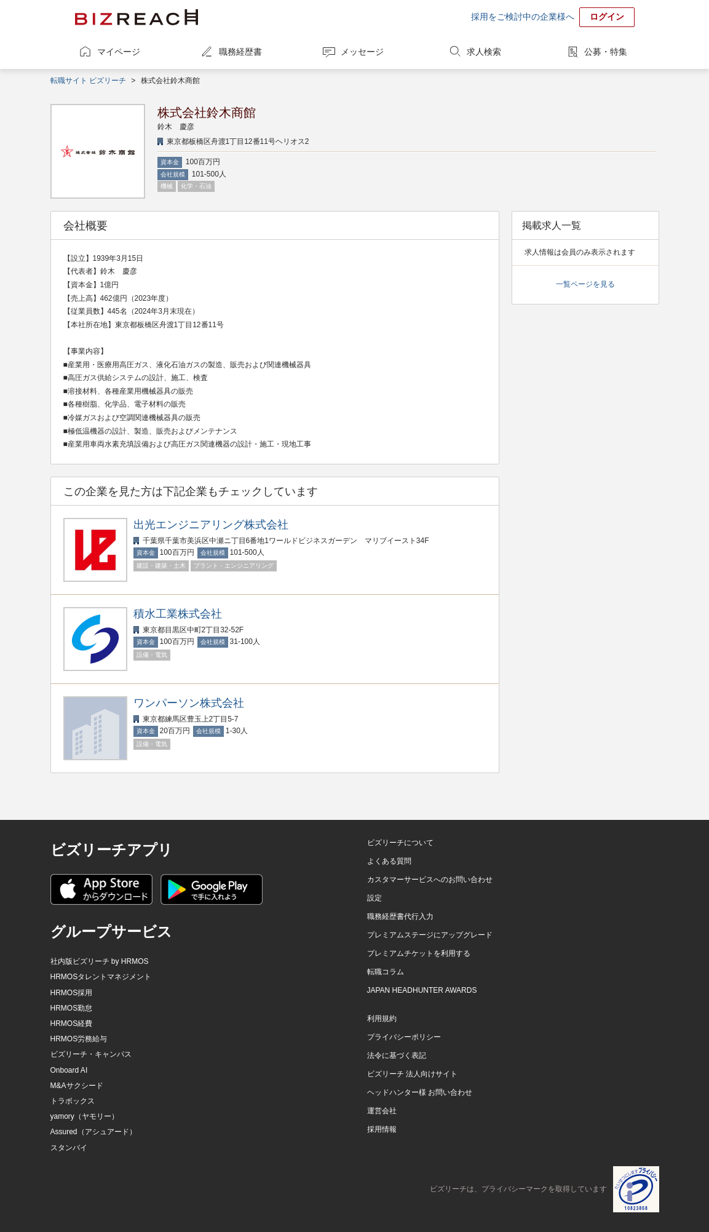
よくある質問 (389, 861)
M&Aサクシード (76, 1085)
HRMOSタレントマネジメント (101, 976)
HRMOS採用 (71, 992)
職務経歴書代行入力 (400, 916)
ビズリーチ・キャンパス (91, 1054)
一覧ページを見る (585, 284)
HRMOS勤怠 (71, 1008)
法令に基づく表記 (396, 1055)
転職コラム (385, 972)
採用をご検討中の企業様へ (522, 17)
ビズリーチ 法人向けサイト (412, 1074)
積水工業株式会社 (177, 614)
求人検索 (484, 52)
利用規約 (382, 1018)
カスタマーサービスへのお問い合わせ (430, 879)
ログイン (607, 17)
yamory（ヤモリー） (84, 1116)
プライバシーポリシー (404, 1037)
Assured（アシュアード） (93, 1131)
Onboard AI (69, 1070)
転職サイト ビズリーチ (88, 80)
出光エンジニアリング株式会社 (210, 525)
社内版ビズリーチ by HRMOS (99, 961)
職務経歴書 (240, 52)
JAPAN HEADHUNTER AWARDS (422, 990)
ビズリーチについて (400, 842)
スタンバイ (68, 1147)
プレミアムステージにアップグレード (430, 935)
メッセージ (362, 52)
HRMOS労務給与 (79, 1039)
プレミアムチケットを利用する (418, 953)
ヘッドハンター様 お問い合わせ (419, 1092)
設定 (374, 898)
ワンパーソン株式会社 (188, 703)
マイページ (118, 52)
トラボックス (72, 1101)
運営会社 (382, 1111)
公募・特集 (605, 52)
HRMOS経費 (71, 1023)
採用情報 (382, 1129)
